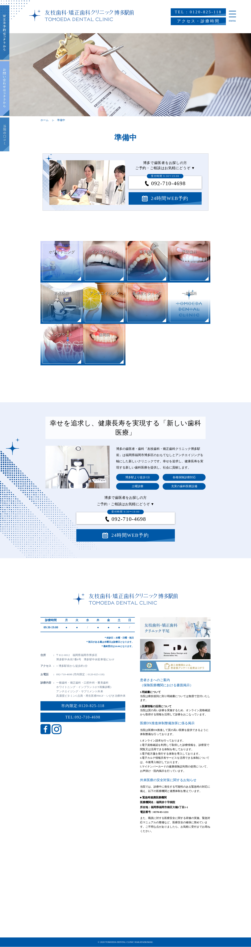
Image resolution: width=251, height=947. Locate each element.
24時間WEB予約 (170, 198)
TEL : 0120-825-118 (198, 12)
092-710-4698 (166, 183)
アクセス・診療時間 (198, 21)
